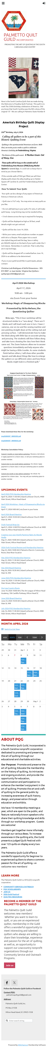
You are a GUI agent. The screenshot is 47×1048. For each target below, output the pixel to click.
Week (5, 637)
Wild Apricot (23, 1045)
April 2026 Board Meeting (11, 514)
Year (19, 637)
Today (34, 637)
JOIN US (7, 892)
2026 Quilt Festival (11, 894)
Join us (9, 965)
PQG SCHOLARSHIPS (12, 889)
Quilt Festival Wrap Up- (10, 524)
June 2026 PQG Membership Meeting (16, 578)
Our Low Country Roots (10, 588)
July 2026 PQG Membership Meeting (15, 608)
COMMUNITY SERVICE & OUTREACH (19, 886)
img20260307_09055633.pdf (11, 441)
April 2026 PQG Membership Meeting (16, 494)
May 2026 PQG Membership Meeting (15, 557)
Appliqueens (26, 713)
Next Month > (42, 637)
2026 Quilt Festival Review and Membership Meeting (22, 547)
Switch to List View (12, 629)
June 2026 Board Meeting (11, 598)
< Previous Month (27, 637)
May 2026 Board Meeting (11, 568)
